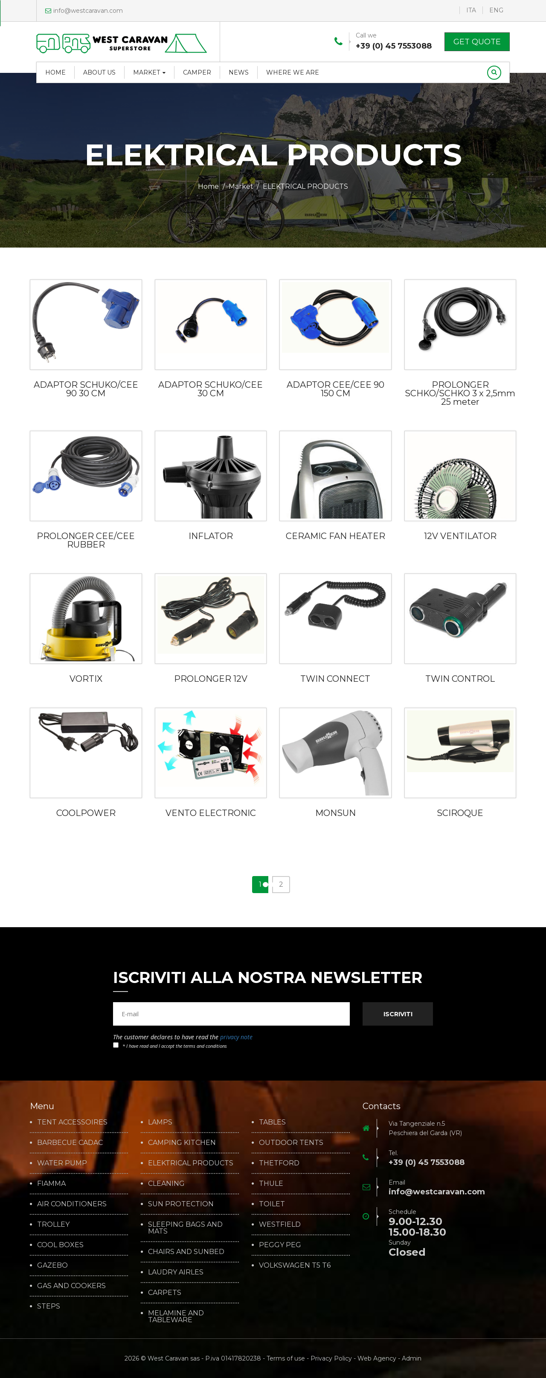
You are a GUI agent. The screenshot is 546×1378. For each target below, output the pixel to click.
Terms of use (286, 1358)
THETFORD (279, 1163)
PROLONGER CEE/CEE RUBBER (86, 540)
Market (149, 72)
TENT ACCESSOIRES (72, 1122)
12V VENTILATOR (460, 536)
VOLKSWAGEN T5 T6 (295, 1265)
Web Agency (376, 1358)
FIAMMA (51, 1183)
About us (99, 72)
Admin (411, 1358)
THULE (271, 1183)
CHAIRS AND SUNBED (186, 1251)
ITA (471, 10)
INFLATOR (211, 536)
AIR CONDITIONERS (72, 1204)
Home (55, 72)
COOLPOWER (86, 813)
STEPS (48, 1306)
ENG (496, 10)
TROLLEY (53, 1224)
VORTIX (86, 679)
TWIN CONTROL (460, 679)
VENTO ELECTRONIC (211, 813)
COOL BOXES (60, 1245)
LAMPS (160, 1122)
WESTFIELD (280, 1224)
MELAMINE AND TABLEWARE (176, 1316)
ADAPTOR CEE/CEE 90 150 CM (335, 389)
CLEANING (166, 1183)
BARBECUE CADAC (70, 1142)
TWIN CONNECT (335, 679)
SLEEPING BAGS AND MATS (185, 1228)
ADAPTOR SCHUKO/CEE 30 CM (210, 389)
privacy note (236, 1037)
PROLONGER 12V (210, 679)
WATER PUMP (62, 1163)
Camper (197, 72)
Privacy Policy (331, 1358)
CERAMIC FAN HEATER (335, 536)
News (239, 72)
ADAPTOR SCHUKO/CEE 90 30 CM (86, 389)
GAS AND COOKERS (71, 1286)
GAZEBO (52, 1265)
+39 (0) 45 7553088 (394, 46)
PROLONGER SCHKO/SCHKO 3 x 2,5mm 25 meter (460, 393)
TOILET (272, 1204)
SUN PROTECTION (181, 1204)
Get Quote (477, 41)
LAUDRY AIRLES (175, 1272)
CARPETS (164, 1292)
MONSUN (335, 813)
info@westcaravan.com (84, 10)
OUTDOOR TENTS (291, 1142)
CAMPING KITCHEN (182, 1142)
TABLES (272, 1122)
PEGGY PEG (280, 1245)
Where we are (292, 72)
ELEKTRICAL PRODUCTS (190, 1163)
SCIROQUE (460, 813)
